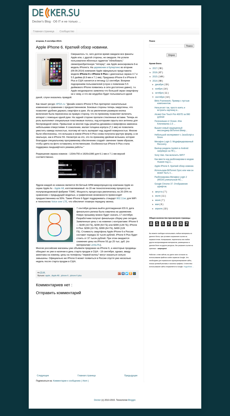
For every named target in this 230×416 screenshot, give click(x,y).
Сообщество (67, 31)
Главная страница (43, 31)
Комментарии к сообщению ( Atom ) (71, 381)
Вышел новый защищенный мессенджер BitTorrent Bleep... (171, 129)
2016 (155, 72)
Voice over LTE (59, 201)
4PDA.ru (60, 104)
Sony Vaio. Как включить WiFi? (170, 155)
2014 (155, 81)
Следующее (43, 375)
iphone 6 (65, 275)
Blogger (131, 400)
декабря (159, 84)
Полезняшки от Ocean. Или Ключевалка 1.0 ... (168, 122)
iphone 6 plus (76, 275)
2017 (155, 68)
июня (158, 200)
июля (158, 196)
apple (47, 275)
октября (159, 93)
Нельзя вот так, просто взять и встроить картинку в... (170, 108)
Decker (97, 400)
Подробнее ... (189, 267)
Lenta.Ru (95, 244)
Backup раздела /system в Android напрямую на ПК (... (171, 149)
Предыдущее (130, 375)
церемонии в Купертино (107, 67)
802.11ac (121, 198)
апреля (159, 208)
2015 (155, 76)
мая (157, 204)
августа (159, 191)
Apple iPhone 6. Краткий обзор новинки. (174, 166)
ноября (159, 89)
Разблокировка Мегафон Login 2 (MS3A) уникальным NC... (171, 178)
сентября (160, 97)
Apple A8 (59, 188)
